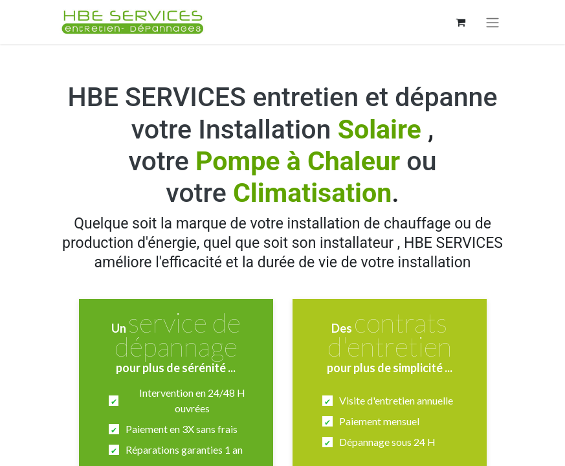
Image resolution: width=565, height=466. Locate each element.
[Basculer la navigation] (492, 22)
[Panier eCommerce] (461, 22)
